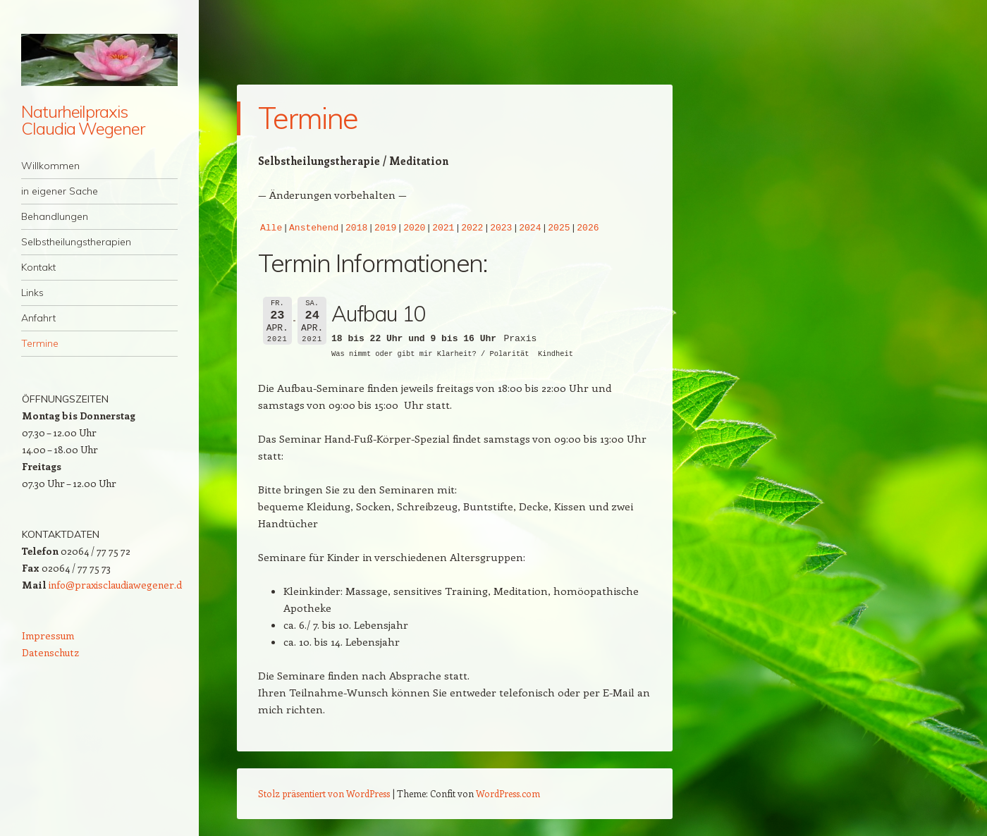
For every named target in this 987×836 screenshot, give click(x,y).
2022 (472, 228)
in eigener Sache (59, 191)
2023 (501, 228)
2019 (385, 228)
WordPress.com (508, 793)
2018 (356, 228)
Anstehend (313, 228)
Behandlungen (54, 216)
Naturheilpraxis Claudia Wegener (83, 120)
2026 (588, 228)
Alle (271, 228)
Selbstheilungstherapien (76, 241)
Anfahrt (38, 318)
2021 (443, 228)
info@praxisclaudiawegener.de (118, 584)
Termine (40, 343)
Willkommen (50, 165)
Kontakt (38, 267)
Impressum (48, 635)
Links (32, 292)
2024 (530, 228)
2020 (414, 228)
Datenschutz (50, 652)
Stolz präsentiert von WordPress (324, 793)
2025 (559, 228)
